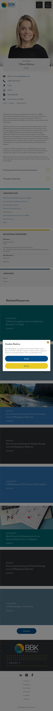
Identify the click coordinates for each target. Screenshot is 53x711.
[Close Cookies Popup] (48, 342)
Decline (26, 366)
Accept (26, 359)
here (40, 352)
